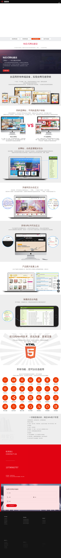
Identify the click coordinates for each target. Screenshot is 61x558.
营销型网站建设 (25, 38)
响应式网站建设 (36, 38)
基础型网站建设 (14, 38)
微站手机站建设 (46, 38)
